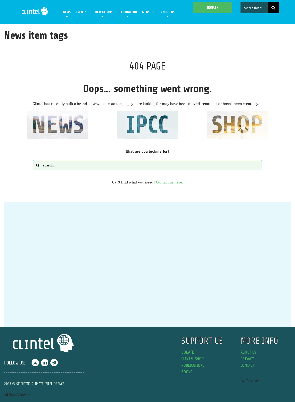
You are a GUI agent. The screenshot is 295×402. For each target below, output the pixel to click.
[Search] (273, 7)
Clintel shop (192, 358)
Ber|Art (252, 380)
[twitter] (35, 362)
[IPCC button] (147, 113)
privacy (247, 358)
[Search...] (147, 165)
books (186, 372)
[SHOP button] (237, 113)
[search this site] (254, 7)
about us (248, 352)
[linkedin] (44, 362)
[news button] (57, 113)
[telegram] (54, 362)
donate (187, 352)
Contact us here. (169, 182)
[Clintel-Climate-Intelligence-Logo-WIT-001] (35, 8)
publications (192, 365)
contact (247, 365)
